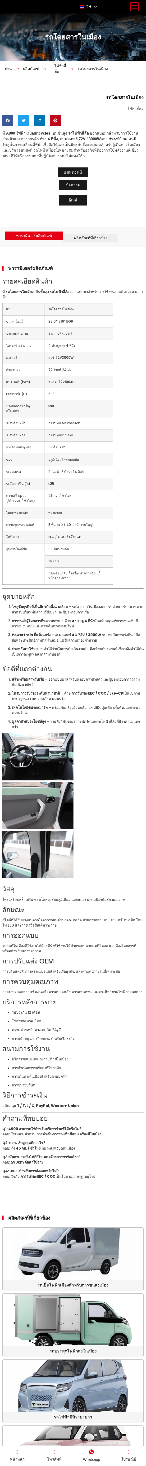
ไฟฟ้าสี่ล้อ (60, 81)
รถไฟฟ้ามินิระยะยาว (73, 1429)
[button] (134, 13)
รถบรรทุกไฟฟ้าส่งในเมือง (73, 1363)
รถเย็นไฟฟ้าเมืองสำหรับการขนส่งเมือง (73, 1297)
